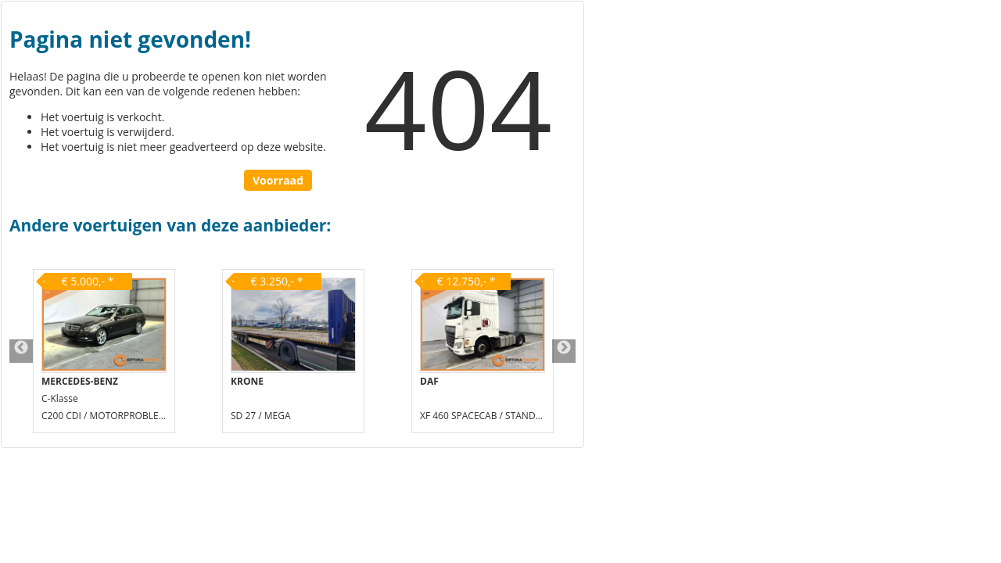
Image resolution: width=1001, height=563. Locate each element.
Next (564, 351)
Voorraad (278, 180)
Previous (21, 351)
